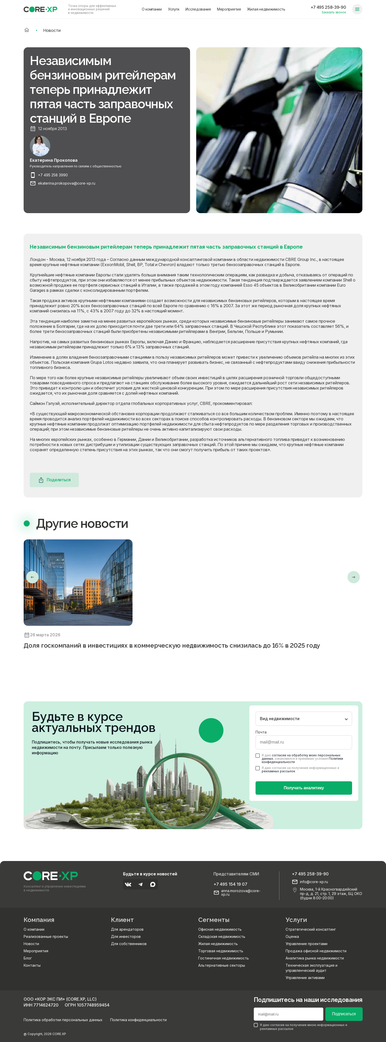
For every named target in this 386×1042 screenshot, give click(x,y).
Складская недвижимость (221, 936)
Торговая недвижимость (220, 951)
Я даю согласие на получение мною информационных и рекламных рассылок (300, 1027)
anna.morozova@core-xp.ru (240, 892)
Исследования (198, 9)
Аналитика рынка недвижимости (315, 958)
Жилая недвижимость (266, 9)
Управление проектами (306, 943)
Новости (31, 943)
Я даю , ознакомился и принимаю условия (299, 759)
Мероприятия (229, 9)
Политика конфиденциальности (138, 1020)
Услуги (173, 9)
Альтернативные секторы (221, 965)
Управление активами (305, 977)
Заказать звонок (333, 12)
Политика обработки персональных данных (63, 1020)
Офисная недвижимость (220, 929)
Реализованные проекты (46, 936)
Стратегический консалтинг (311, 929)
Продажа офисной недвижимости (316, 951)
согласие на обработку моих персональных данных (301, 756)
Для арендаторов (127, 929)
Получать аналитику (304, 788)
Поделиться (54, 480)
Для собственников (129, 943)
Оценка (292, 936)
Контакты (32, 965)
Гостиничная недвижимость (223, 958)
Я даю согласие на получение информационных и (297, 769)
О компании (152, 9)
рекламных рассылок (278, 771)
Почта (261, 732)
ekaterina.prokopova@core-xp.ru (66, 183)
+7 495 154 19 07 (230, 884)
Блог (28, 958)
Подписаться (344, 1014)
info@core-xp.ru (314, 882)
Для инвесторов (126, 936)
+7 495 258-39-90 (328, 7)
